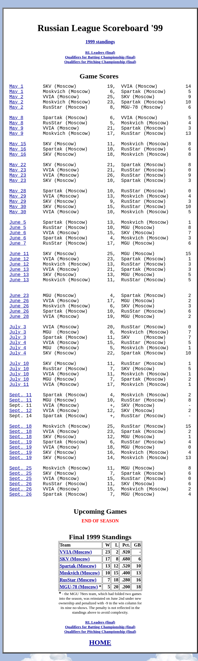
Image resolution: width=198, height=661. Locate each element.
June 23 (19, 295)
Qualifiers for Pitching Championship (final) (100, 62)
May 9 (16, 128)
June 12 (19, 259)
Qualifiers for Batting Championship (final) (100, 57)
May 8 (16, 118)
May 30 (17, 206)
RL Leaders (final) (100, 52)
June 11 (19, 254)
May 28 (17, 191)
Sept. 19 (20, 442)
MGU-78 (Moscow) (79, 586)
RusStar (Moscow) (78, 579)
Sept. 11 (20, 395)
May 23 (17, 170)
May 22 (17, 165)
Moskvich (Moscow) (80, 572)
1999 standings (100, 41)
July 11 (19, 384)
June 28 (19, 316)
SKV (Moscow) (75, 558)
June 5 (17, 222)
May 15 (17, 144)
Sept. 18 (20, 426)
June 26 (19, 301)
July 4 (17, 342)
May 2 (16, 97)
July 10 (19, 363)
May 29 (17, 196)
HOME (100, 642)
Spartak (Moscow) (78, 565)
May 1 (16, 86)
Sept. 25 (20, 468)
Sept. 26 (20, 484)
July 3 (17, 327)
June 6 (17, 233)
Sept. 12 (20, 410)
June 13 (19, 269)
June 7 (17, 243)
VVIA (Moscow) (76, 551)
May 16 (17, 149)
